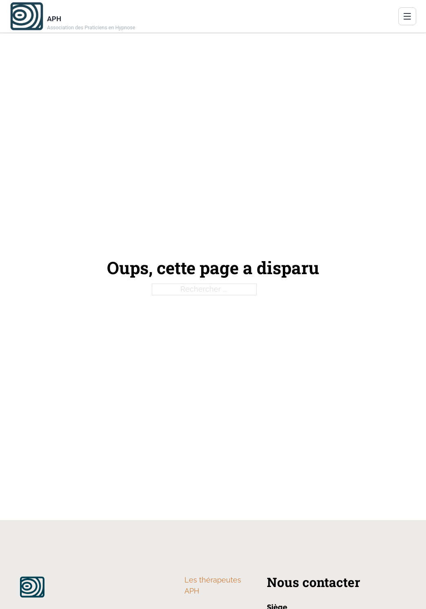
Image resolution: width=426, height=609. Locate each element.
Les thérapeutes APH (212, 585)
